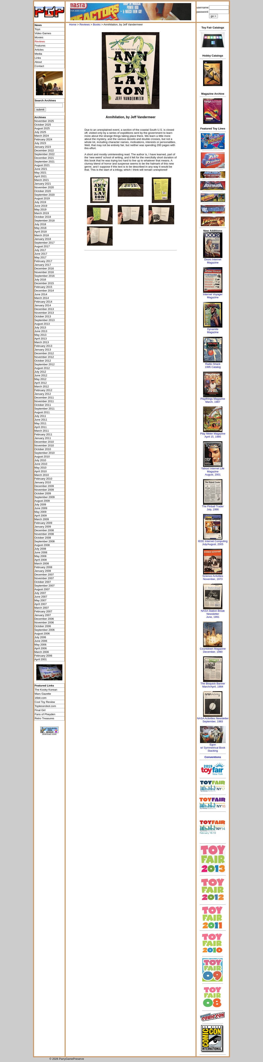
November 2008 (44, 534)
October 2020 (42, 191)
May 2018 (40, 227)
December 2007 (44, 574)
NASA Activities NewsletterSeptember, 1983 (213, 720)
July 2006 (40, 637)
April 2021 (40, 176)
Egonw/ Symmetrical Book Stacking (212, 747)
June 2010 (40, 463)
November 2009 (44, 489)
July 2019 (40, 202)
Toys (37, 29)
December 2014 (44, 290)
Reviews (84, 24)
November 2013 (44, 312)
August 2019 (42, 198)
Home (73, 24)
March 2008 (41, 563)
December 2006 (44, 618)
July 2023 (40, 143)
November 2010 (44, 445)
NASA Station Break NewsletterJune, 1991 (213, 613)
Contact (39, 66)
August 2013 (42, 323)
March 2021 (41, 180)
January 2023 (42, 146)
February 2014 (43, 301)
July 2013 (40, 327)
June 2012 (40, 375)
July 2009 (40, 504)
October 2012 (42, 360)
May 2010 (40, 467)
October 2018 (42, 216)
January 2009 (42, 526)
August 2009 (42, 500)
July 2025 (40, 132)
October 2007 (42, 581)
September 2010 (44, 452)
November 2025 (44, 121)
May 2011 (40, 423)
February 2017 (43, 261)
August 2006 (42, 633)
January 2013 (42, 349)
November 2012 (44, 357)
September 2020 (44, 194)
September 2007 (44, 585)
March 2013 (41, 342)
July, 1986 (213, 509)
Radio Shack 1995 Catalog (213, 365)
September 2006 (44, 629)
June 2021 (40, 168)
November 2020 (44, 187)
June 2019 (40, 205)
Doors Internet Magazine (212, 261)
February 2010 (43, 478)
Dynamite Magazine (212, 331)
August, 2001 (213, 474)
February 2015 (43, 286)
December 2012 (44, 353)
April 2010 (40, 471)
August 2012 (42, 368)
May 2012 (40, 379)
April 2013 (40, 338)
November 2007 (44, 578)
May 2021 (40, 172)
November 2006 (44, 622)
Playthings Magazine (212, 398)
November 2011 (44, 401)
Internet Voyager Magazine (212, 296)
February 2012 (43, 390)
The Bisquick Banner (212, 683)
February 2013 (43, 345)
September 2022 (44, 154)
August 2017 (42, 246)
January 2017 (42, 264)
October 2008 (42, 537)
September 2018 (44, 220)
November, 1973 (212, 579)
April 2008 (40, 559)
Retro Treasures (44, 718)
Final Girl (40, 710)
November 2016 (44, 272)
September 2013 (44, 320)
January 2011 (42, 438)
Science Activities (212, 576)
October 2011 (42, 404)
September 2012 (44, 364)
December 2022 (44, 150)
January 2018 (42, 239)
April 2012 (40, 382)
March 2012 (41, 386)
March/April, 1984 (212, 686)
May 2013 (40, 334)
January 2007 (42, 615)
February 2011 (43, 434)
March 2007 (41, 607)
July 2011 (40, 416)
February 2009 (43, 522)
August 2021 (42, 165)
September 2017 (44, 242)
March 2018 (41, 235)
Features (40, 45)
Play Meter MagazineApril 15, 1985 (212, 435)
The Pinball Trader (213, 506)
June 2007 (40, 596)
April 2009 (40, 515)
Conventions (213, 757)
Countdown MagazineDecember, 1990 (213, 650)
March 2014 (41, 298)
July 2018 (40, 224)
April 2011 (40, 427)
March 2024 (41, 135)
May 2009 (40, 511)
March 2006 (41, 652)
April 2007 (40, 604)
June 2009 (40, 508)
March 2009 (41, 519)
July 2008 (40, 548)
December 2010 (44, 441)
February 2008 (43, 567)
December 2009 (44, 486)
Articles (39, 49)
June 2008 (40, 552)
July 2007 (40, 593)
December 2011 (44, 397)
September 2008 (44, 541)
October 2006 (42, 626)
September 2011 (44, 408)
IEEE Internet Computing (213, 541)
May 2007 (40, 600)
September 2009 (44, 497)
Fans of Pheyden (45, 714)
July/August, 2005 (212, 544)
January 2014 (42, 305)
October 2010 (42, 449)
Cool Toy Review (45, 701)
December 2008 (44, 530)
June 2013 (40, 331)
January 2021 (42, 183)
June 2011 (40, 419)
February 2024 (43, 139)
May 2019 (40, 209)
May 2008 (40, 556)
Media (38, 53)
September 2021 (44, 161)
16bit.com (41, 697)
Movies (39, 37)
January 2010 (42, 482)
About (38, 62)
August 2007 (42, 589)
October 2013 (42, 316)
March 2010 (41, 475)
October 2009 (42, 493)
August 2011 (42, 412)
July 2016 (40, 279)
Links (38, 57)
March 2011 (41, 430)
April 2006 (40, 648)
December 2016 (44, 268)
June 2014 (40, 294)
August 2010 (42, 456)
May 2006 (40, 644)
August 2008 (42, 545)
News (38, 25)
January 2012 (42, 393)
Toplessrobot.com (45, 706)
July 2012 (40, 371)
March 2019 (41, 213)
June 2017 (40, 253)
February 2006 (43, 655)
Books (97, 24)
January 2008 (42, 570)
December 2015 (44, 283)
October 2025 (42, 124)
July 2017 (40, 250)
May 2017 (40, 257)
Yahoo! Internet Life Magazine (212, 470)
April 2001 (40, 659)
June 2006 (40, 640)
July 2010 (40, 460)
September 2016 (44, 275)
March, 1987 (212, 401)
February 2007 (43, 611)
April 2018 (40, 231)
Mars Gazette (43, 693)
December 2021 (44, 157)
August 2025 (42, 128)
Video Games (43, 33)
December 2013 (44, 309)
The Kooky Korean (46, 689)
